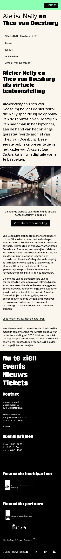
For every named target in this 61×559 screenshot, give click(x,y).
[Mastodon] (45, 552)
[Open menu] (4, 5)
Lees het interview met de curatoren (24, 318)
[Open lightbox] (30, 186)
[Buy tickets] (51, 5)
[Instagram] (36, 552)
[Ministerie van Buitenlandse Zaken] (19, 515)
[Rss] (54, 552)
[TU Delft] (19, 527)
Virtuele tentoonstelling (30, 223)
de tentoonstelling (13, 335)
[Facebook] (27, 552)
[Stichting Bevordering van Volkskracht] (19, 540)
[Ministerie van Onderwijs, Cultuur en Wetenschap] (19, 485)
